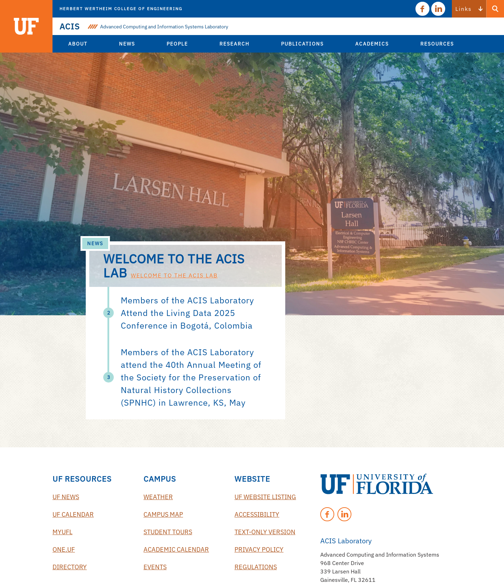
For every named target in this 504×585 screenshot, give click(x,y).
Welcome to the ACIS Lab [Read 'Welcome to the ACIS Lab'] (174, 275)
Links (463, 8)
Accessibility (256, 514)
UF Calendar (73, 514)
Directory (69, 567)
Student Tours (168, 532)
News (95, 243)
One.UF (63, 549)
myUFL (62, 532)
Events (155, 567)
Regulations (255, 567)
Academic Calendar (176, 549)
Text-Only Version (264, 532)
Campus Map (163, 514)
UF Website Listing (265, 497)
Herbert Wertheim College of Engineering (120, 8)
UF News (65, 497)
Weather (158, 497)
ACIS (69, 26)
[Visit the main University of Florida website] (26, 26)
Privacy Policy (259, 549)
